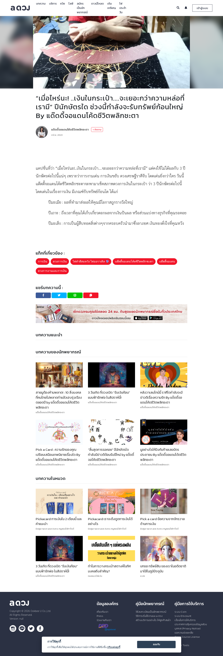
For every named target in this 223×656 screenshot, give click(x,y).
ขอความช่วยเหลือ (184, 633)
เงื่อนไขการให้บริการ (185, 620)
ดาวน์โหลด (97, 3)
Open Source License (187, 637)
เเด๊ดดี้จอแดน (167, 261)
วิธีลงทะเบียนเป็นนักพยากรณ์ (151, 612)
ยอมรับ (156, 644)
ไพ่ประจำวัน (122, 7)
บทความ (41, 3)
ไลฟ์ (70, 3)
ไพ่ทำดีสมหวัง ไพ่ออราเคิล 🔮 (91, 261)
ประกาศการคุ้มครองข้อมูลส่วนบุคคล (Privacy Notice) (191, 626)
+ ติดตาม (97, 129)
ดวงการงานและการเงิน (52, 271)
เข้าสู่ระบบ (202, 8)
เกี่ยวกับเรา (102, 612)
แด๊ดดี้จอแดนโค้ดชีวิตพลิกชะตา (70, 129)
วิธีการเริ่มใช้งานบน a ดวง (149, 616)
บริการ (53, 3)
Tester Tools (182, 645)
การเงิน (42, 261)
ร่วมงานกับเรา (104, 620)
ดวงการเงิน (60, 261)
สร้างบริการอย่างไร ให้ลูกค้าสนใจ (153, 620)
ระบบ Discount (183, 616)
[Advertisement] (111, 151)
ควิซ (62, 3)
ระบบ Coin (180, 612)
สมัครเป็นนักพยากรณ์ (82, 7)
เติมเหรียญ (111, 5)
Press (100, 616)
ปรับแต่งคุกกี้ (113, 647)
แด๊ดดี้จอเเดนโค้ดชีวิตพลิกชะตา (134, 261)
